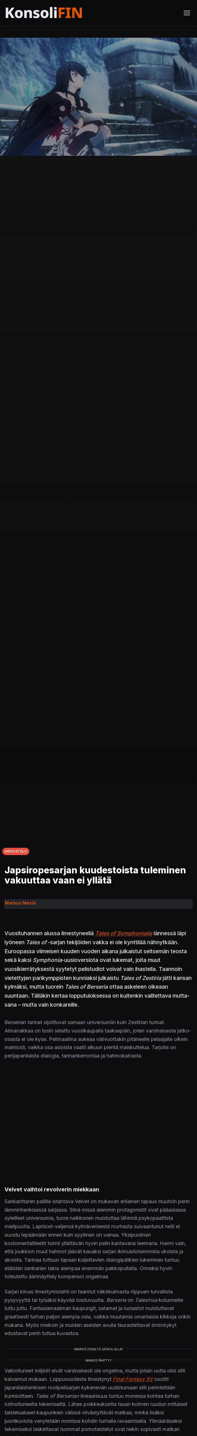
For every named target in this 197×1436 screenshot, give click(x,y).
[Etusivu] (57, 12)
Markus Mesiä (20, 903)
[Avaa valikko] (186, 13)
